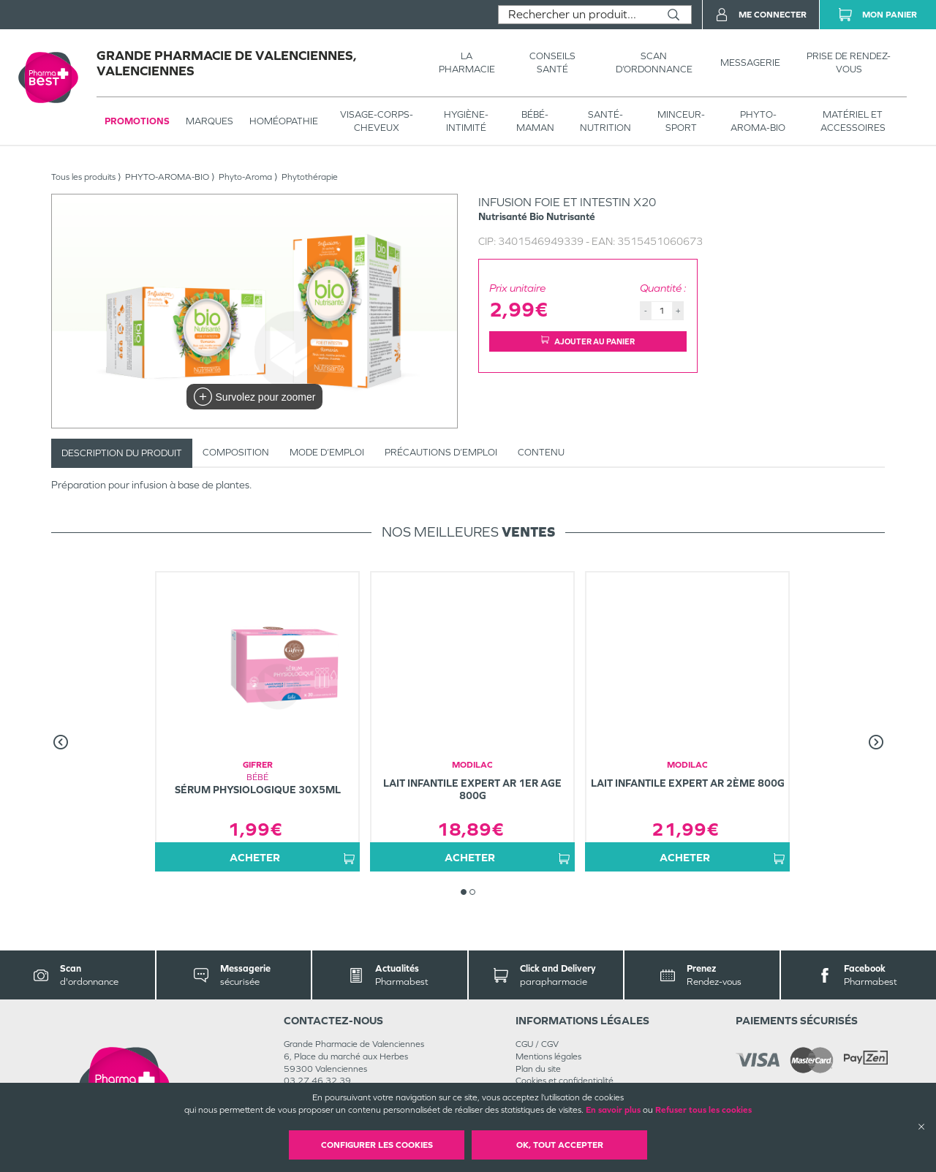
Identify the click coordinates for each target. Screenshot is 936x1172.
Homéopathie (283, 121)
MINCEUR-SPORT (681, 121)
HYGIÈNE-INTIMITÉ (466, 121)
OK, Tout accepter (559, 1145)
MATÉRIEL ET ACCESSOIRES (853, 121)
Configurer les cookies (377, 1145)
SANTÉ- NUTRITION (605, 121)
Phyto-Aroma (245, 177)
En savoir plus (613, 1110)
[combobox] (577, 14)
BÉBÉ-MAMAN (535, 121)
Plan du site (538, 1069)
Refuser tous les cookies (703, 1110)
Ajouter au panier (588, 341)
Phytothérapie (310, 177)
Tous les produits (83, 177)
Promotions (137, 121)
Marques (209, 121)
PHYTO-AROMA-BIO (758, 121)
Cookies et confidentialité (565, 1080)
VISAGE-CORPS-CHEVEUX (376, 121)
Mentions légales (548, 1056)
